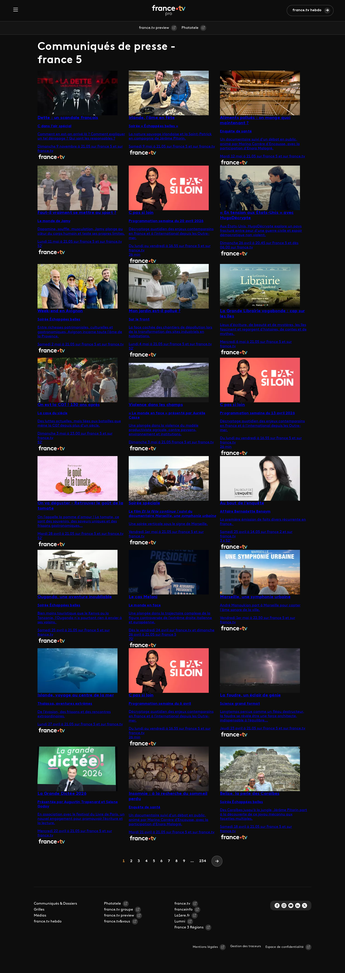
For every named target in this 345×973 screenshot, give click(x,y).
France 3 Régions (188, 927)
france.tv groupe (118, 909)
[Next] (216, 861)
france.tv (182, 904)
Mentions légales (205, 947)
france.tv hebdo (306, 10)
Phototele (190, 28)
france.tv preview (154, 28)
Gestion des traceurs (245, 946)
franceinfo (183, 909)
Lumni (179, 921)
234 (202, 861)
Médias (40, 915)
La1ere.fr (182, 915)
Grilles (39, 909)
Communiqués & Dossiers (55, 904)
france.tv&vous (117, 921)
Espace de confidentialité (284, 947)
